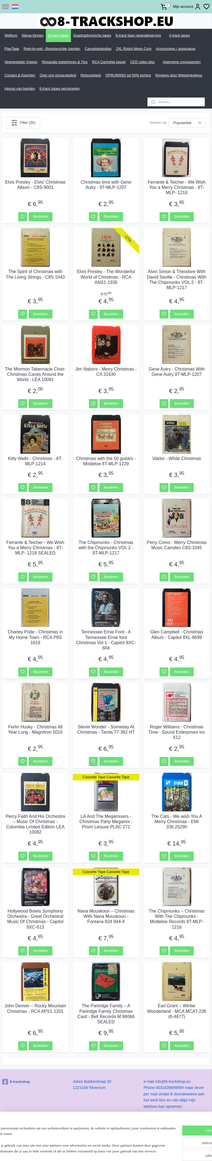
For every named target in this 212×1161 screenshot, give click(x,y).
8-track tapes (58, 35)
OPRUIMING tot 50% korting (128, 75)
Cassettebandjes (98, 49)
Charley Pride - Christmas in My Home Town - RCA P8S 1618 (35, 637)
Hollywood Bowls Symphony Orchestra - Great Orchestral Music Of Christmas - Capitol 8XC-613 (35, 919)
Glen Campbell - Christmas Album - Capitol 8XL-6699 (176, 634)
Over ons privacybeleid (57, 75)
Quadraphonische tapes (92, 35)
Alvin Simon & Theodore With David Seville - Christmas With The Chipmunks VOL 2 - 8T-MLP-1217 (176, 279)
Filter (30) (23, 122)
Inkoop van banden (19, 88)
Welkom (10, 35)
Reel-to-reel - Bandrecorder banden (52, 49)
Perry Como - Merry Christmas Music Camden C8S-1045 (177, 545)
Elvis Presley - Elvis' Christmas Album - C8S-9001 (35, 185)
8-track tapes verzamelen (59, 88)
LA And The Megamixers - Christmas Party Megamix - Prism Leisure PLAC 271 (106, 821)
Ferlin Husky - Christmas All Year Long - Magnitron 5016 (35, 729)
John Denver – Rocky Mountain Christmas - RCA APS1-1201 (35, 1008)
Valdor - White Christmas (176, 458)
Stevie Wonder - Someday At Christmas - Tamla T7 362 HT (106, 729)
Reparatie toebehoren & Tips (65, 62)
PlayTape (11, 49)
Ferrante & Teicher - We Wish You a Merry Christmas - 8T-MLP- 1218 (176, 187)
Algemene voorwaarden (182, 62)
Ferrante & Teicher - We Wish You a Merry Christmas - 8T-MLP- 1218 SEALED (35, 547)
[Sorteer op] (187, 123)
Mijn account (187, 6)
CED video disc (142, 62)
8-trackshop (16, 1081)
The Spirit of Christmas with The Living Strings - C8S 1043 (35, 274)
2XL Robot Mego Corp (134, 49)
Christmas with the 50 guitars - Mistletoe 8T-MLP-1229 (106, 461)
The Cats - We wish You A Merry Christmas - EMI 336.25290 (176, 821)
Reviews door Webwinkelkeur (178, 75)
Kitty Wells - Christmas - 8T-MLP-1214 (35, 461)
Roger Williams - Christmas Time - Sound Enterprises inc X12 (176, 732)
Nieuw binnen (33, 35)
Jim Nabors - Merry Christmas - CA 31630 (106, 372)
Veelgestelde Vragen (21, 62)
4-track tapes (179, 35)
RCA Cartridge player (109, 62)
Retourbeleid (91, 75)
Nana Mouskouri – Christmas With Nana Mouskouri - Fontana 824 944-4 (106, 916)
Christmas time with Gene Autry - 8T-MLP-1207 (106, 185)
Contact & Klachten (19, 75)
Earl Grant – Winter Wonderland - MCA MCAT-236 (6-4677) (176, 1011)
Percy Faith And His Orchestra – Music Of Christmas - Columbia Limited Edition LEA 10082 (35, 824)
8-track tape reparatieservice (138, 35)
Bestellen (40, 216)
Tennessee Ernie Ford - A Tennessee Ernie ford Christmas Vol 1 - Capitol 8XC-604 (106, 640)
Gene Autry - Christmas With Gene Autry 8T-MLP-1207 (177, 372)
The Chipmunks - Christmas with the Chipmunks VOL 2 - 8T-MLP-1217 (106, 547)
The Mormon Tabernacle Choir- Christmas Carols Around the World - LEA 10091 (35, 374)
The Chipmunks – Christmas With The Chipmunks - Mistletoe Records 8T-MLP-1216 (177, 919)
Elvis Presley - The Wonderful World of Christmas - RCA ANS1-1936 (106, 276)
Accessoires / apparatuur (176, 49)
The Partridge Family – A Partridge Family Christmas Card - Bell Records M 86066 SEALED (106, 1013)
